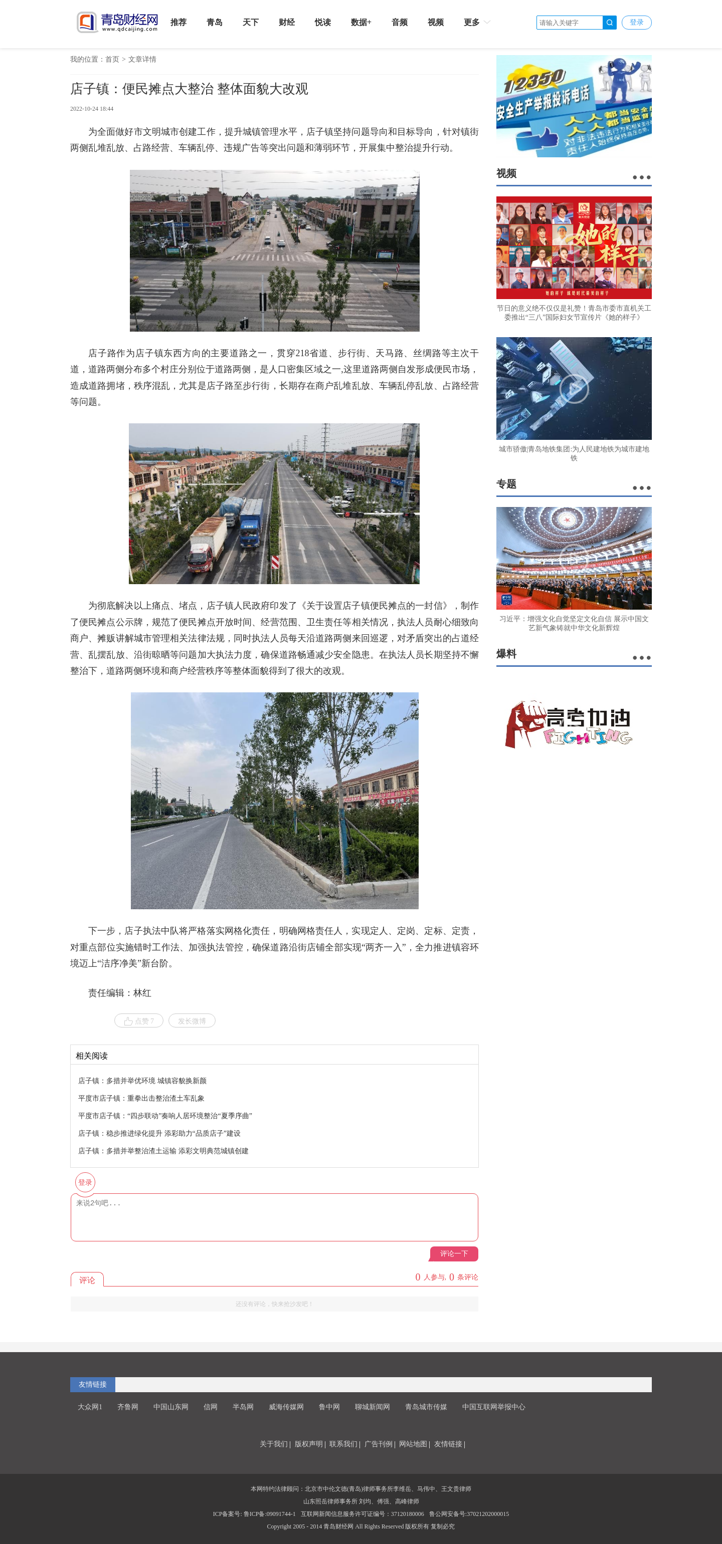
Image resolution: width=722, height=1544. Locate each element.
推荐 (178, 22)
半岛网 (243, 1407)
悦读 (323, 22)
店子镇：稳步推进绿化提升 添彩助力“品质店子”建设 (159, 1133)
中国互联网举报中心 (493, 1407)
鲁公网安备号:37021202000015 (469, 1513)
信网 (211, 1407)
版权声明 (309, 1444)
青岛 (215, 22)
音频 (400, 22)
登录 (637, 22)
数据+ (361, 22)
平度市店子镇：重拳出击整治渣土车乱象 (141, 1098)
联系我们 (343, 1444)
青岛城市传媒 (426, 1407)
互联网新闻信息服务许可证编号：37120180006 (362, 1513)
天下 (251, 22)
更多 (478, 22)
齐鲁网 (127, 1407)
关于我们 (274, 1444)
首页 (112, 59)
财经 (287, 22)
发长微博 (192, 1021)
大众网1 (90, 1407)
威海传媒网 (286, 1407)
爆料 (506, 653)
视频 (436, 22)
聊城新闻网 (372, 1407)
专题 (506, 483)
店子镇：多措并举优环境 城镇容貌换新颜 (142, 1081)
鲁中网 (329, 1407)
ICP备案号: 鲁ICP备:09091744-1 (254, 1513)
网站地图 (413, 1444)
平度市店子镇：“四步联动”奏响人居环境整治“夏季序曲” (165, 1116)
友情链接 (93, 1384)
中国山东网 (171, 1407)
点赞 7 (139, 1021)
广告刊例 (379, 1444)
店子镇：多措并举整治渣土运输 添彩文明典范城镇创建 (163, 1151)
